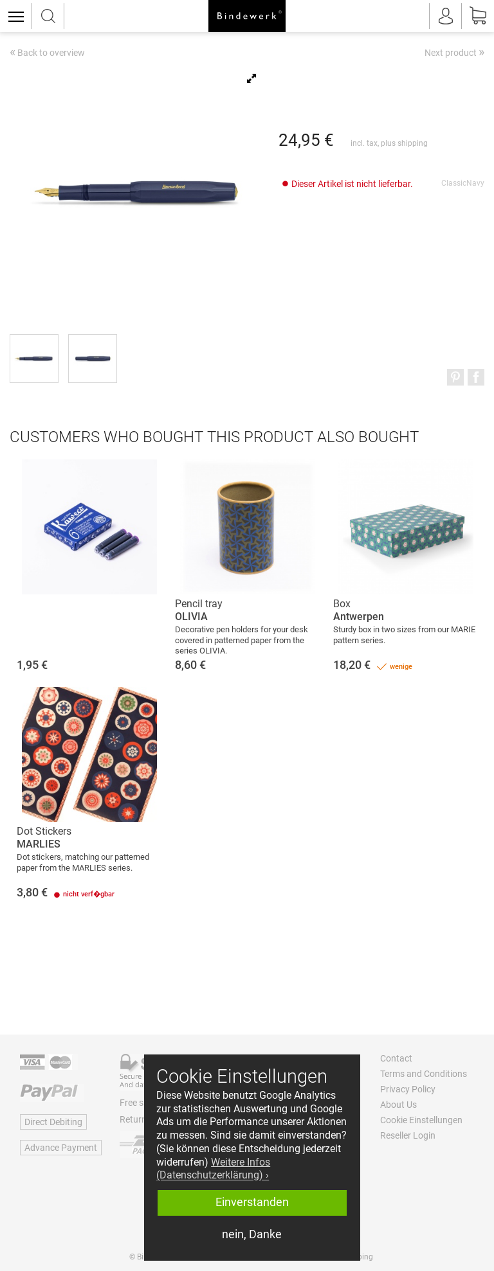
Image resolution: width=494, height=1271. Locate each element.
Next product (454, 52)
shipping (413, 143)
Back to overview (47, 53)
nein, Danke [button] (252, 1234)
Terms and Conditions (423, 1073)
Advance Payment (61, 1147)
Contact (396, 1058)
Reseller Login (407, 1135)
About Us (398, 1104)
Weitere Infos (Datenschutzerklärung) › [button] (213, 1169)
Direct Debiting (53, 1122)
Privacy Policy (407, 1089)
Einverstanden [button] (252, 1202)
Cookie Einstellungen (421, 1119)
